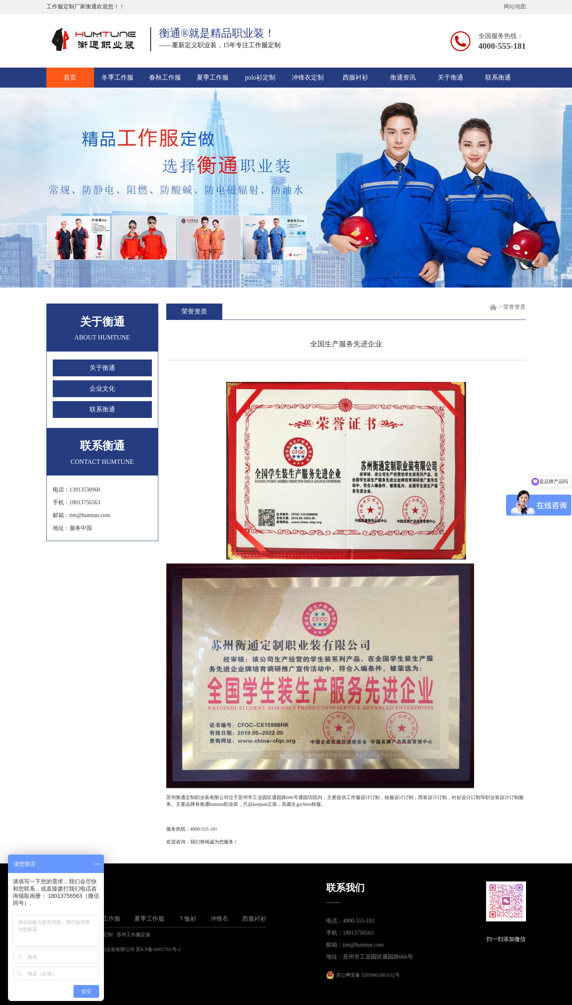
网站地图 (515, 7)
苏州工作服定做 (133, 934)
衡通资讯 (403, 77)
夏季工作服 (213, 77)
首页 (70, 77)
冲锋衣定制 (308, 77)
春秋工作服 (165, 77)
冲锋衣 (219, 918)
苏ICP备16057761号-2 (158, 949)
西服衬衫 (355, 77)
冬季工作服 (118, 77)
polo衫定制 (260, 77)
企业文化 (102, 388)
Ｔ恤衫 (187, 918)
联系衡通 (498, 77)
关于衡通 (450, 77)
